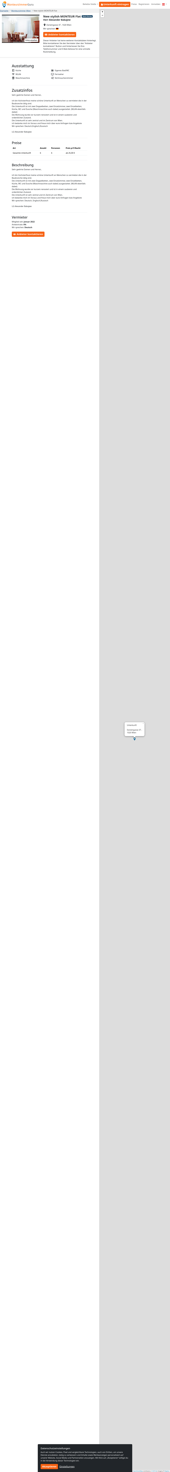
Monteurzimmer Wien (21, 10)
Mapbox (166, 1471)
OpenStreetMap (138, 1471)
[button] (135, 739)
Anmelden (155, 4)
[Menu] (164, 4)
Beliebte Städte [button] (90, 4)
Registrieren (144, 4)
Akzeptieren (49, 1466)
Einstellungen (67, 1466)
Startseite (4, 10)
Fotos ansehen (31, 40)
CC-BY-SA (154, 1471)
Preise (134, 4)
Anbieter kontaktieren (60, 34)
